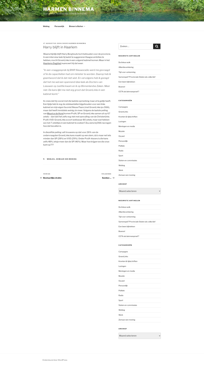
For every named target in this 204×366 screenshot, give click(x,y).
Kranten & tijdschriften (128, 117)
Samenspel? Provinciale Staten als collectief (137, 77)
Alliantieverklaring (126, 67)
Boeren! (122, 87)
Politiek (122, 146)
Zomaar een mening (66, 159)
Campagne (123, 107)
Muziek (122, 131)
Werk (121, 170)
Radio (121, 151)
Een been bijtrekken (127, 82)
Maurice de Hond (55, 113)
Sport (121, 155)
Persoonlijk (59, 26)
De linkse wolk (124, 62)
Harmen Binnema (68, 9)
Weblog (46, 26)
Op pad (122, 136)
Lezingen (122, 121)
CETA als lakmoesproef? (129, 91)
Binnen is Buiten (77, 26)
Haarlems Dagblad (52, 63)
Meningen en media (127, 126)
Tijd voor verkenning (127, 72)
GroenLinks (123, 112)
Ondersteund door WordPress (54, 360)
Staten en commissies (128, 160)
